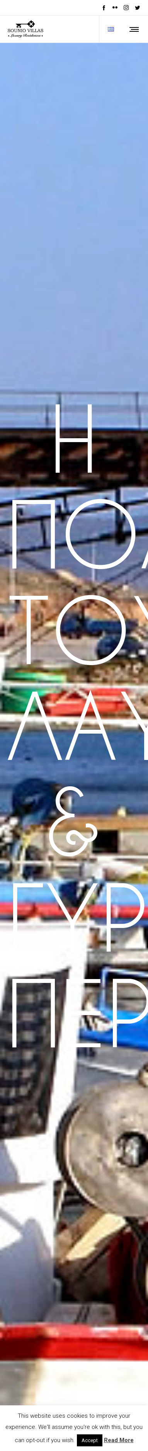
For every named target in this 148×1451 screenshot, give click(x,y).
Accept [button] (90, 1440)
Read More (119, 1440)
